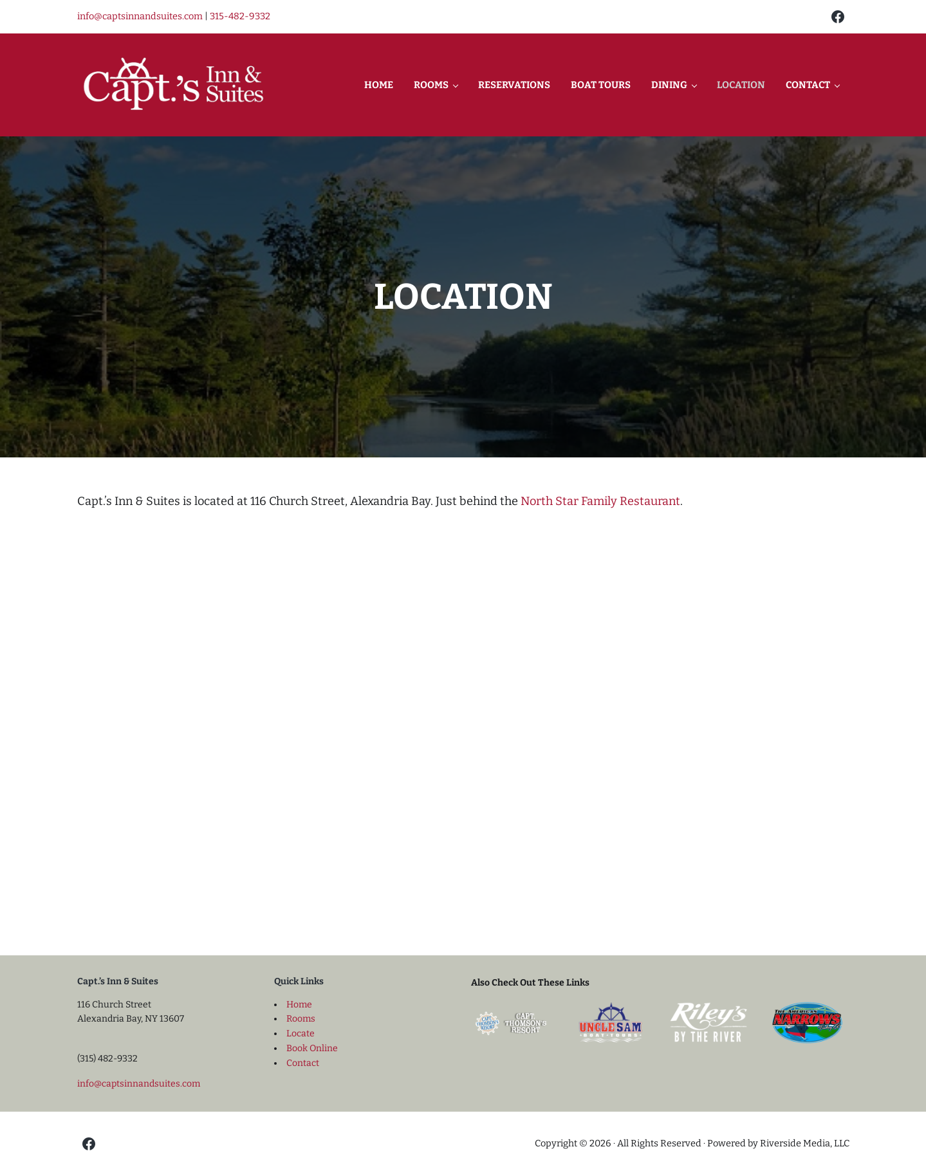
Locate (300, 1033)
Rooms (300, 1018)
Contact (302, 1063)
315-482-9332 (240, 16)
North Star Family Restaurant (600, 501)
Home (299, 1004)
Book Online (312, 1048)
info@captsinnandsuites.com (140, 16)
